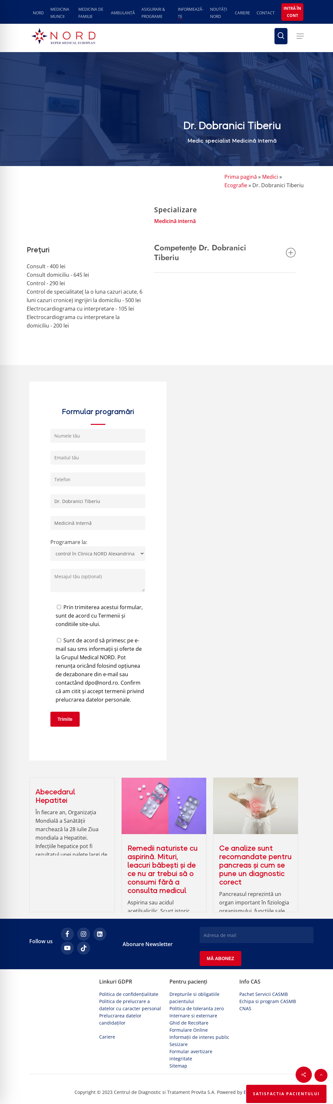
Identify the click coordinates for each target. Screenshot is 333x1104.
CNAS (245, 1008)
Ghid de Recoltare (188, 1023)
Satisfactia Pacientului (286, 1094)
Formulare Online (188, 1030)
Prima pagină (240, 176)
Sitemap (178, 1066)
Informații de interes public (199, 1037)
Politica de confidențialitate (128, 994)
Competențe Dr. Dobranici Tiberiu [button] (224, 252)
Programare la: (97, 549)
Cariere (107, 1037)
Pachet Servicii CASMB (263, 994)
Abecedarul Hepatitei (55, 796)
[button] (300, 36)
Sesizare (178, 1044)
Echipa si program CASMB (267, 1001)
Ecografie (235, 185)
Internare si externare (193, 1016)
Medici (270, 176)
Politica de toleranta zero (196, 1008)
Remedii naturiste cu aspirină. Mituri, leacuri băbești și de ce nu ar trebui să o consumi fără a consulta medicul (162, 869)
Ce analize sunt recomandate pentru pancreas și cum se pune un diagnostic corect (255, 865)
